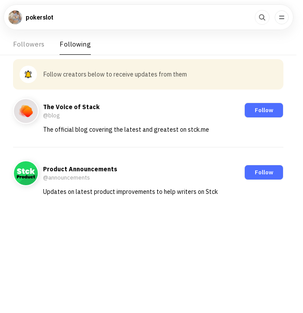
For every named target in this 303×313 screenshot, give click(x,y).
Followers (28, 44)
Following (75, 44)
